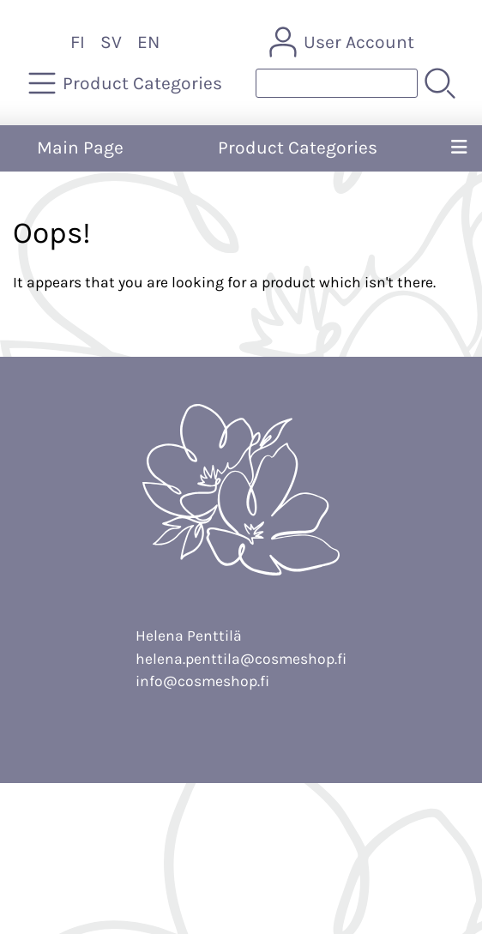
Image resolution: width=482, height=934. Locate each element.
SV (111, 42)
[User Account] (343, 42)
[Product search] (337, 83)
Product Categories (297, 147)
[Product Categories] (127, 83)
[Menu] (459, 148)
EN (148, 42)
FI (77, 42)
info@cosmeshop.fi (202, 681)
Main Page (80, 147)
